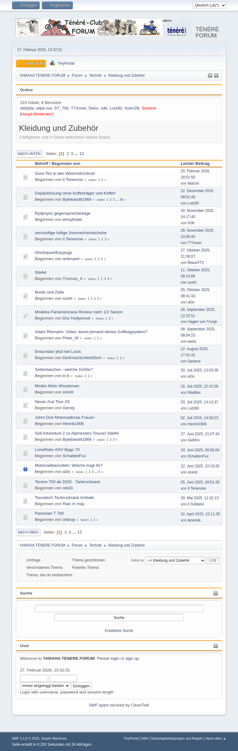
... (76, 153)
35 (121, 199)
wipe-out (44, 108)
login (115, 658)
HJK (191, 223)
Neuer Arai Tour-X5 (52, 401)
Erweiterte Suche (119, 631)
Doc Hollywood (76, 318)
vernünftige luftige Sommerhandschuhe (71, 232)
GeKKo (194, 440)
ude (103, 108)
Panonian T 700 (49, 513)
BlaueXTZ (196, 262)
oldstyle (27, 108)
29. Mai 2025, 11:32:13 (200, 498)
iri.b (66, 375)
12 (81, 153)
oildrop (69, 519)
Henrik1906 (73, 423)
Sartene (149, 108)
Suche (26, 593)
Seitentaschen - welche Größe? (64, 369)
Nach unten (29, 154)
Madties (194, 392)
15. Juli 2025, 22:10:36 (199, 386)
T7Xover (78, 108)
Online (26, 90)
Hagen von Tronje (202, 322)
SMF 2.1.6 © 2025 (25, 738)
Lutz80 (116, 108)
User (24, 645)
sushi (192, 282)
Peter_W (71, 338)
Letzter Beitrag (198, 163)
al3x (191, 302)
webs (192, 341)
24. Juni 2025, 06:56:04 (200, 450)
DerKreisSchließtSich (82, 357)
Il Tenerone (73, 179)
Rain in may (73, 503)
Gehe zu (137, 560)
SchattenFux (74, 455)
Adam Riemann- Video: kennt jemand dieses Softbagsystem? (91, 331)
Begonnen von (65, 163)
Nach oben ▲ (216, 738)
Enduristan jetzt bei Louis (58, 351)
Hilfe (145, 738)
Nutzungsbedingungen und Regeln (177, 738)
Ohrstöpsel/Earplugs (53, 252)
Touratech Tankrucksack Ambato (64, 497)
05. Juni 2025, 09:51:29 (200, 482)
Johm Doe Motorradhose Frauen (65, 417)
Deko (93, 108)
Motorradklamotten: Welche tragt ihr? (69, 465)
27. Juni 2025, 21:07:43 (200, 434)
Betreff (41, 163)
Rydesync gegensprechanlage (62, 213)
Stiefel (40, 272)
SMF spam (99, 705)
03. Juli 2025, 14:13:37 (199, 402)
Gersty (69, 408)
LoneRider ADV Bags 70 (57, 449)
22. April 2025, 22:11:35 (200, 514)
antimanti (71, 258)
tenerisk (194, 520)
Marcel (193, 183)
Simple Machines (54, 738)
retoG (68, 488)
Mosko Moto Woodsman (57, 386)
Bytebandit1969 (77, 199)
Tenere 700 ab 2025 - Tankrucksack (67, 481)
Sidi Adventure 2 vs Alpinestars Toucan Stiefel (76, 433)
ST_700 (61, 108)
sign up (132, 658)
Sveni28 (131, 108)
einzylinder (72, 219)
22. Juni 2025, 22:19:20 (200, 466)
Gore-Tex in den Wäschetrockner (65, 173)
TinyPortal (131, 738)
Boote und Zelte (49, 292)
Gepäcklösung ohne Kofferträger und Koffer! (75, 193)
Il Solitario (196, 504)
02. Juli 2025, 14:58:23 (199, 418)
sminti (68, 392)
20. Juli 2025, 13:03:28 (199, 370)
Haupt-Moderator (36, 114)
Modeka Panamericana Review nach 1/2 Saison (79, 312)
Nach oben (28, 532)
